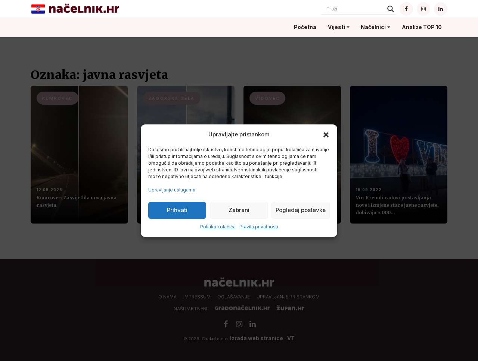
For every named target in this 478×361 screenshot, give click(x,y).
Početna (305, 27)
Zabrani (239, 209)
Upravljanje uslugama (171, 190)
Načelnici (373, 27)
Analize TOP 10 (422, 27)
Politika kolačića (218, 226)
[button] (326, 134)
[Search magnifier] (390, 9)
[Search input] (355, 9)
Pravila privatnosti (258, 226)
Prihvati (177, 209)
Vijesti (336, 27)
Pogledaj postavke (301, 209)
